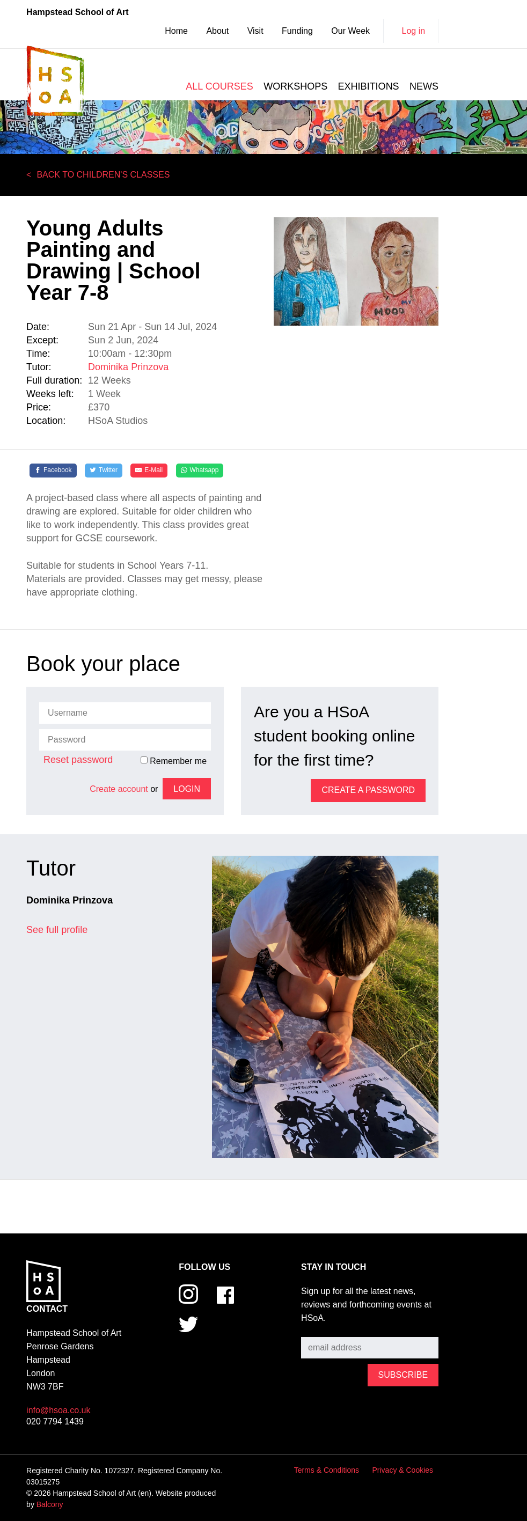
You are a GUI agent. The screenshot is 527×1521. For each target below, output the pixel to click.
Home (176, 30)
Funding (297, 30)
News (423, 86)
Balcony (49, 1504)
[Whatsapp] (200, 470)
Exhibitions (368, 86)
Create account (119, 788)
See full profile (56, 929)
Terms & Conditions (326, 1470)
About (217, 30)
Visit (255, 30)
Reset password (78, 759)
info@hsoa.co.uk (58, 1410)
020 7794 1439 (55, 1421)
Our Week (350, 30)
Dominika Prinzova (128, 367)
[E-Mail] (148, 470)
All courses (219, 86)
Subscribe (320, 1329)
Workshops (295, 86)
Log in (414, 30)
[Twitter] (103, 470)
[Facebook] (53, 470)
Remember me (174, 761)
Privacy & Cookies (403, 1470)
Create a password (368, 790)
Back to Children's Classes (103, 174)
